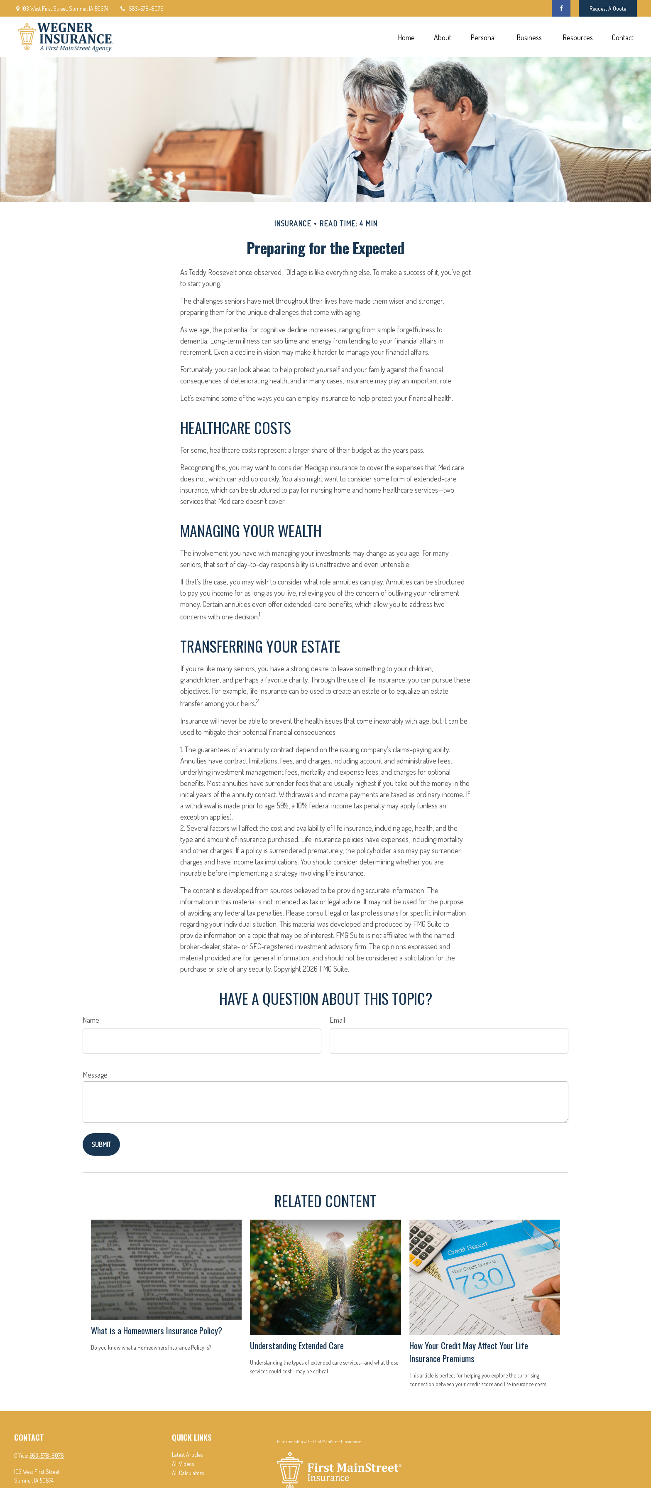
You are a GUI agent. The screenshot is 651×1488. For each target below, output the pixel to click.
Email (337, 1019)
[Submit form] (101, 1144)
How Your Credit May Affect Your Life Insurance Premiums (468, 1352)
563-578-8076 (141, 8)
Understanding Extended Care (297, 1345)
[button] (406, 36)
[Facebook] (561, 8)
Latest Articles (187, 1454)
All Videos (183, 1463)
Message (95, 1074)
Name (91, 1019)
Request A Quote (608, 8)
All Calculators (188, 1472)
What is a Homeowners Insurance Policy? (156, 1330)
